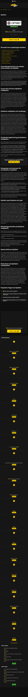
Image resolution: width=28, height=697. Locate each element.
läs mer (5, 651)
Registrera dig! (14, 41)
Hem (1, 9)
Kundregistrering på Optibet (6, 56)
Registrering (14, 355)
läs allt (14, 665)
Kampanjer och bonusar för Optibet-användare (9, 58)
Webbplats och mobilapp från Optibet (8, 55)
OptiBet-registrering (14, 164)
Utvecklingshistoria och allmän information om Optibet (10, 52)
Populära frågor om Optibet (6, 65)
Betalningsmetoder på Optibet (7, 61)
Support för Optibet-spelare (6, 62)
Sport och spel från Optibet (6, 59)
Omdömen (5, 9)
